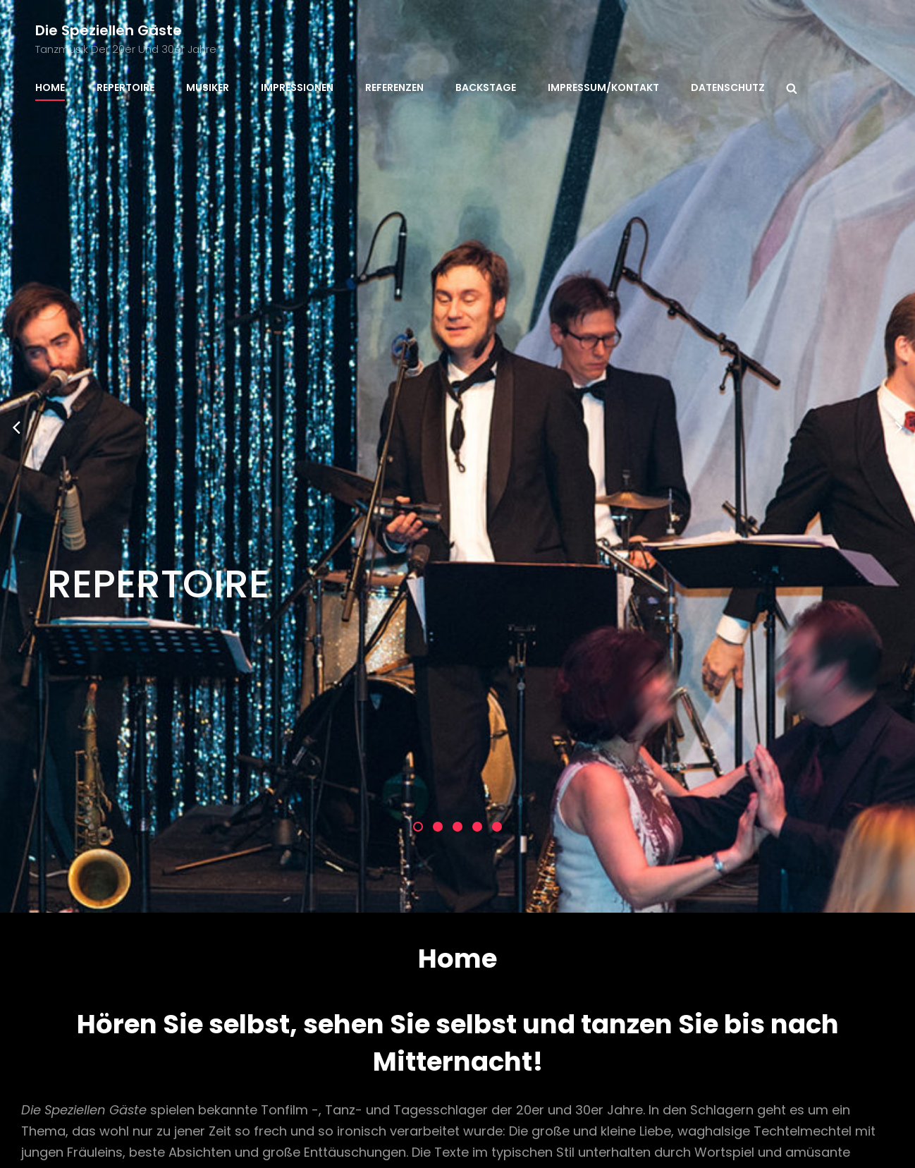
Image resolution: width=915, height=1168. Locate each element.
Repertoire (125, 87)
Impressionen (297, 87)
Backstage (485, 87)
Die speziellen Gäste (108, 30)
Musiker (207, 87)
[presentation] (16, 269)
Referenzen (394, 87)
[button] (418, 511)
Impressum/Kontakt (603, 87)
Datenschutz (728, 87)
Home (50, 87)
